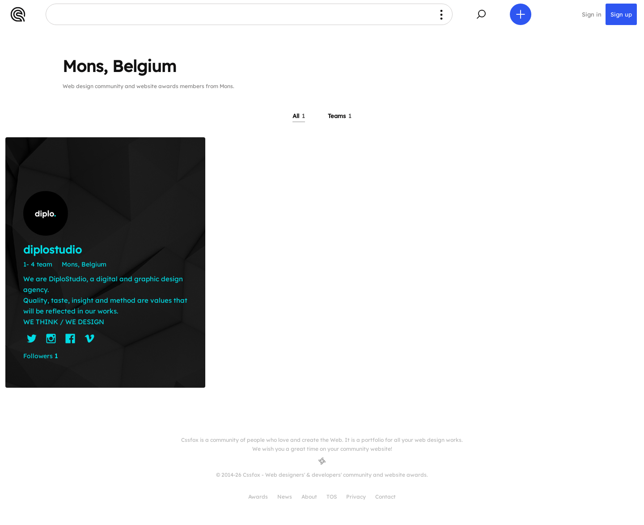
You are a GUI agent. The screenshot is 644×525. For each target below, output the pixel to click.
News (284, 496)
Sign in (592, 14)
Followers (40, 356)
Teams (340, 115)
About (309, 496)
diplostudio (52, 249)
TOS (331, 496)
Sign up (621, 14)
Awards (258, 496)
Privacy (356, 496)
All (298, 115)
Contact (385, 496)
